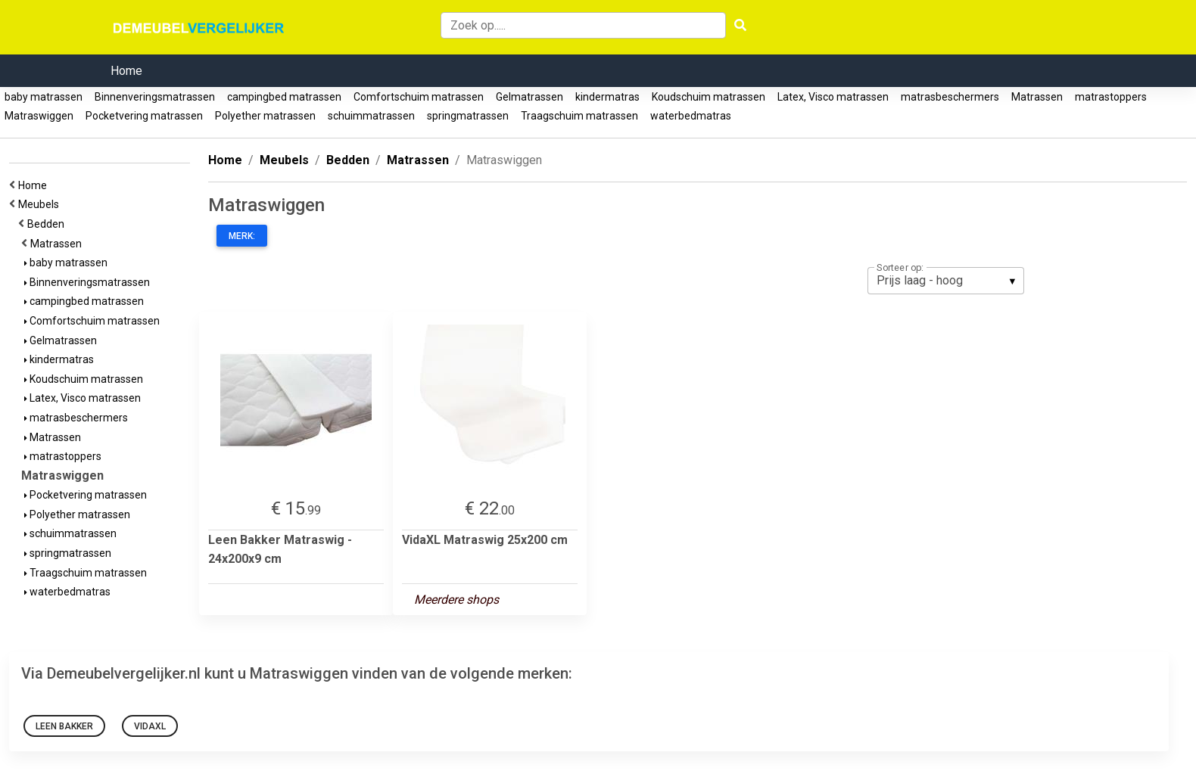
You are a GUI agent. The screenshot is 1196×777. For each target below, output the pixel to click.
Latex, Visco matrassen (833, 97)
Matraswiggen (39, 116)
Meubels (41, 204)
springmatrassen (467, 116)
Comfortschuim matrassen (418, 97)
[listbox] (945, 280)
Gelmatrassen (529, 97)
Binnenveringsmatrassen (155, 97)
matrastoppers (1110, 97)
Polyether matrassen (265, 116)
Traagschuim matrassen (579, 116)
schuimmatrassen (371, 116)
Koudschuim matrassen (708, 97)
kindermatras (607, 97)
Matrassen (1037, 97)
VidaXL (150, 726)
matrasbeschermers (950, 97)
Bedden (48, 224)
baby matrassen (43, 97)
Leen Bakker (64, 726)
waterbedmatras (691, 116)
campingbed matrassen (284, 97)
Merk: (242, 236)
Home (126, 71)
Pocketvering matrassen (144, 116)
